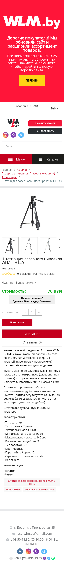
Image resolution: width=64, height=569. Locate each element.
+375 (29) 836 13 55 (26, 558)
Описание (32, 333)
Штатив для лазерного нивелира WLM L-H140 (32, 482)
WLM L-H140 (13, 489)
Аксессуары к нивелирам (39, 489)
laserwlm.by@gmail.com (32, 533)
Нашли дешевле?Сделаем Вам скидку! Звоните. (32, 299)
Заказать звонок (45, 123)
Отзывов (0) (32, 342)
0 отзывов (24, 274)
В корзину (17, 322)
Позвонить (45, 131)
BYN (54, 108)
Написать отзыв (43, 274)
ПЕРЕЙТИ (32, 80)
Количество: (11, 312)
